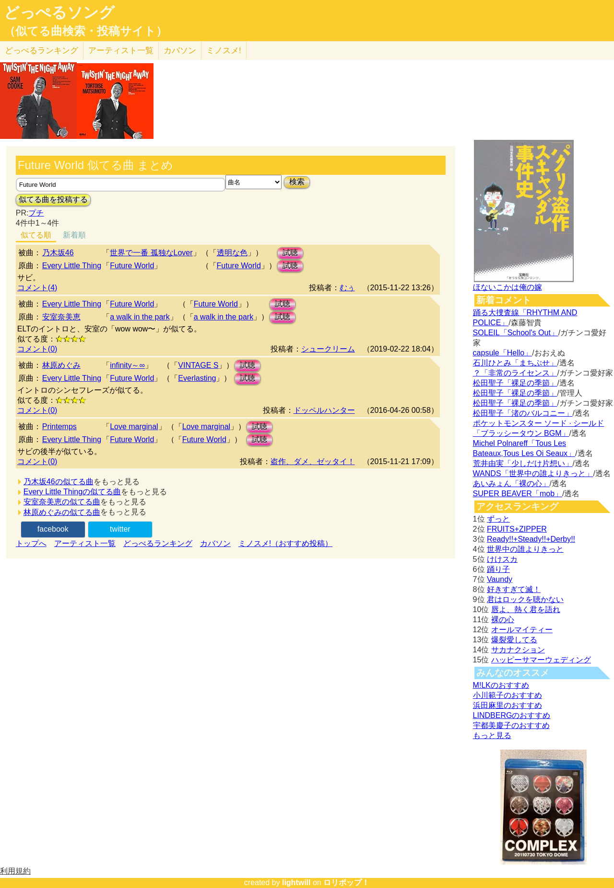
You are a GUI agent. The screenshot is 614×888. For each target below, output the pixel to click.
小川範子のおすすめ (507, 695)
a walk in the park (140, 317)
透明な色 (232, 253)
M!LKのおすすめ (501, 685)
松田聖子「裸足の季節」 (515, 383)
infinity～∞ (127, 365)
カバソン (180, 50)
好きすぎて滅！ (514, 589)
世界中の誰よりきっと (525, 549)
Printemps (59, 426)
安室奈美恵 (61, 317)
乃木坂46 (58, 253)
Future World (132, 266)
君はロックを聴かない (525, 599)
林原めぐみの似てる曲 (62, 512)
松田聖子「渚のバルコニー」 (523, 413)
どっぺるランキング (157, 543)
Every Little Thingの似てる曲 (72, 492)
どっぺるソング (59, 12)
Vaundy (499, 579)
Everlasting (197, 378)
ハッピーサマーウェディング (541, 660)
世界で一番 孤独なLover (151, 253)
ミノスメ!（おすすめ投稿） (285, 543)
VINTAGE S (198, 365)
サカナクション (518, 650)
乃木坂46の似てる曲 (59, 482)
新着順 (74, 235)
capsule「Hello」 (502, 353)
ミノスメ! (223, 50)
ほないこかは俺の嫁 (507, 287)
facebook (53, 529)
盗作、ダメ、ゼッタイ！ (313, 461)
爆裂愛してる (514, 640)
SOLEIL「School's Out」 (515, 333)
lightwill (296, 882)
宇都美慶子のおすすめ (511, 725)
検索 (297, 182)
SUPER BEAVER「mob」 (517, 494)
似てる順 (36, 235)
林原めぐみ (61, 365)
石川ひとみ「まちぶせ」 (515, 363)
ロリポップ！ (346, 882)
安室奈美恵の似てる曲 (62, 502)
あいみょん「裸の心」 (511, 483)
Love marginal (134, 426)
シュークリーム (328, 349)
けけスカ (502, 559)
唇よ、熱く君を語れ (525, 609)
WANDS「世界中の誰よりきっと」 (533, 473)
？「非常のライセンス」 (515, 373)
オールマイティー (522, 630)
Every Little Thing (71, 266)
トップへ (31, 543)
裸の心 (502, 619)
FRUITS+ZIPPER (517, 529)
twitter (120, 529)
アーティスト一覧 (85, 543)
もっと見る (492, 735)
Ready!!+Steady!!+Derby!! (531, 539)
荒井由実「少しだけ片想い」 (523, 463)
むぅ (347, 288)
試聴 (290, 253)
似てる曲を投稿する (53, 199)
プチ (36, 213)
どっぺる (41, 50)
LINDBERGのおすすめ (512, 715)
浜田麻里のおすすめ (507, 705)
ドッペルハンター (324, 410)
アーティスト (121, 50)
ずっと (498, 519)
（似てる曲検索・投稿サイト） (85, 31)
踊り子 (498, 569)
